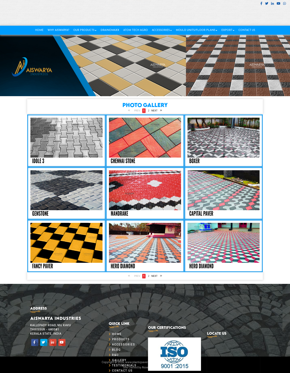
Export (227, 30)
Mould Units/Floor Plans (196, 30)
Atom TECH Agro (135, 30)
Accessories (162, 30)
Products (119, 361)
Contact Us (246, 30)
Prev (137, 111)
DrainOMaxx (109, 30)
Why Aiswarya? (58, 30)
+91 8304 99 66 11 (271, 14)
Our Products (84, 30)
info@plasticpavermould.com (262, 19)
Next (154, 111)
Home (39, 30)
